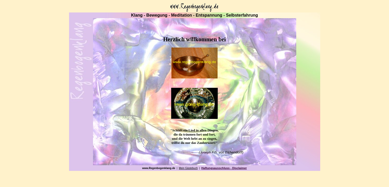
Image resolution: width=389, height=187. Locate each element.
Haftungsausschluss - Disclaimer (224, 168)
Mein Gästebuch (188, 168)
